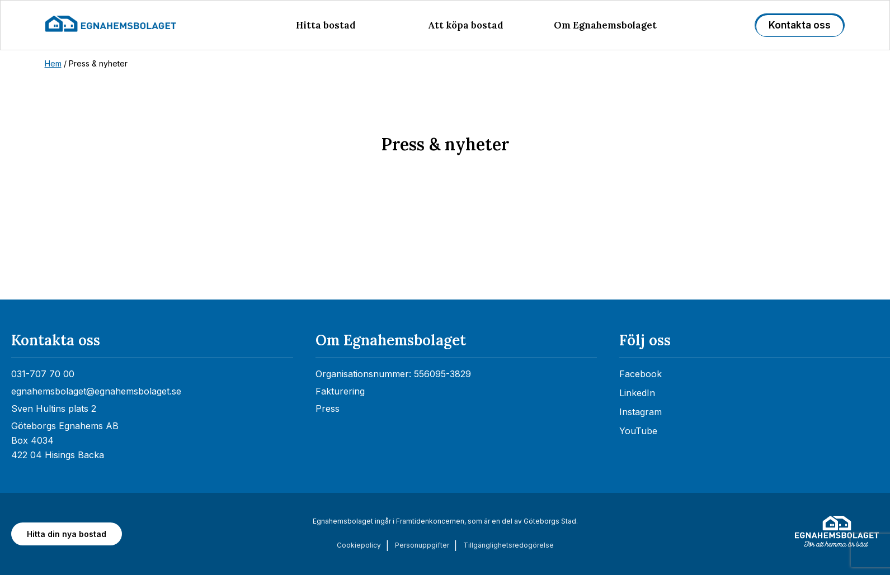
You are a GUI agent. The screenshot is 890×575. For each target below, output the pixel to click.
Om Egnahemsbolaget (605, 25)
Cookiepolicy (359, 545)
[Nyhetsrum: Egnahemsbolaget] (445, 252)
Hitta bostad (326, 25)
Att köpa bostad (465, 25)
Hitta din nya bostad (66, 534)
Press (327, 408)
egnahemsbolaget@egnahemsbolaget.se (96, 391)
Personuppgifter (422, 545)
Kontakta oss (800, 25)
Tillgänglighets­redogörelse (508, 545)
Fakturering (340, 391)
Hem (53, 63)
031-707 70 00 (42, 373)
